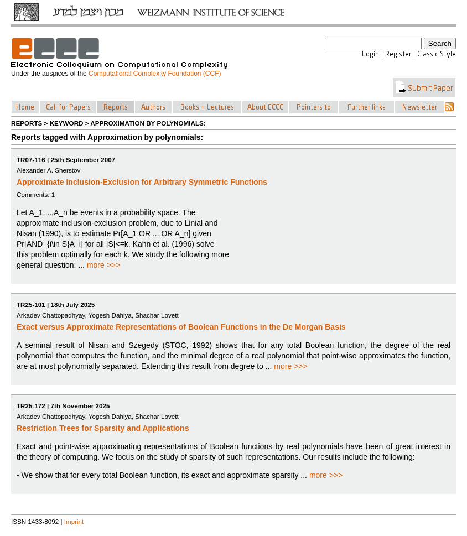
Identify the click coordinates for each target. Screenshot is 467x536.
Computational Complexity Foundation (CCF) (155, 73)
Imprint (74, 521)
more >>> (103, 265)
